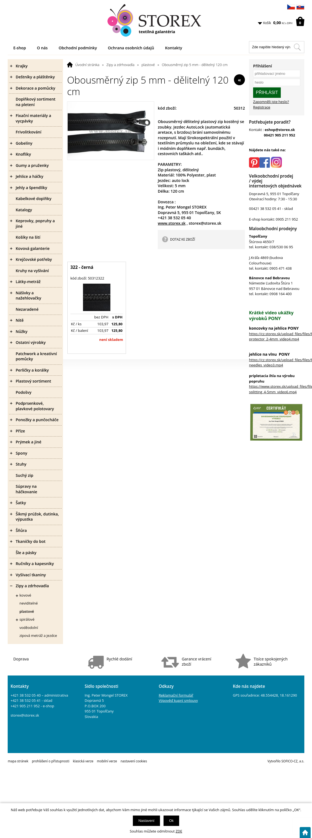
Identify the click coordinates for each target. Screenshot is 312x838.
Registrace (261, 107)
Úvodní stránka (87, 64)
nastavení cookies (134, 761)
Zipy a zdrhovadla (120, 64)
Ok (171, 821)
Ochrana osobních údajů (131, 47)
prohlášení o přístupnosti (50, 761)
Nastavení (146, 821)
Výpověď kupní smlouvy (178, 700)
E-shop (19, 47)
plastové (148, 64)
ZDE (179, 831)
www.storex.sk (172, 223)
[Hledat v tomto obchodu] (297, 47)
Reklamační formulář (176, 695)
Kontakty (173, 47)
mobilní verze (107, 761)
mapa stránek (18, 761)
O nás (42, 47)
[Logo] (156, 20)
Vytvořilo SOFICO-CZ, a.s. (286, 761)
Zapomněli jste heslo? (271, 101)
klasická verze (83, 761)
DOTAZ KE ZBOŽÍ (182, 239)
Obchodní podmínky (78, 47)
